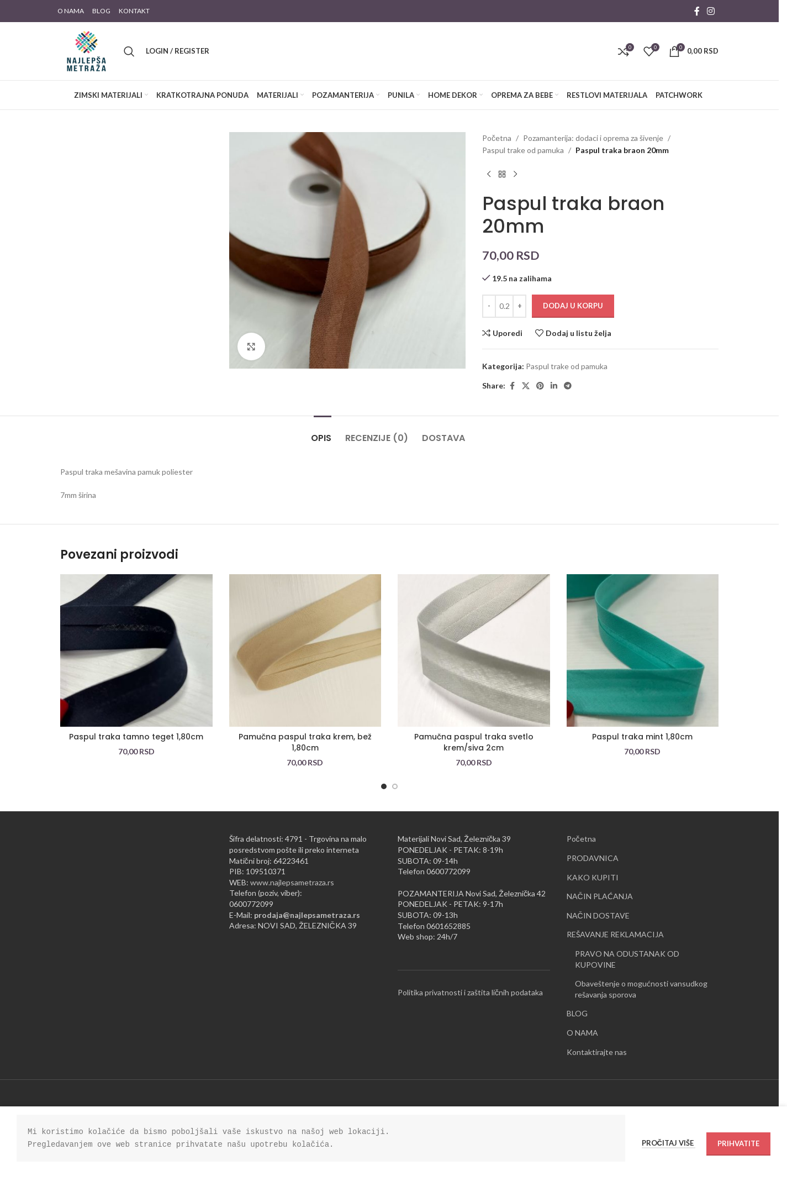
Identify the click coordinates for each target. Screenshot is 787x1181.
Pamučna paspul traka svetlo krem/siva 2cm (474, 742)
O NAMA (582, 1032)
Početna (496, 138)
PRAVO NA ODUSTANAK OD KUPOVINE (627, 959)
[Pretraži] (129, 51)
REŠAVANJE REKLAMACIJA (615, 934)
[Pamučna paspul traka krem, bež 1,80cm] (305, 650)
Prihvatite (738, 1143)
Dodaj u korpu (573, 305)
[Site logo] (86, 50)
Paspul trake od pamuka (523, 150)
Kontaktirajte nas (597, 1052)
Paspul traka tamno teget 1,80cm (136, 736)
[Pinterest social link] (540, 386)
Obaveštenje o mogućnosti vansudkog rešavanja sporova (641, 989)
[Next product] (515, 174)
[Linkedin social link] (554, 386)
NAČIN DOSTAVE (598, 915)
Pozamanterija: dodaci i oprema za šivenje (593, 138)
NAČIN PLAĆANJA (600, 896)
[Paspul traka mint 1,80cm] (643, 650)
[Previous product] (488, 174)
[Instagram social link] (711, 11)
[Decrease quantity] (489, 306)
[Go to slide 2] (395, 786)
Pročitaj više (668, 1142)
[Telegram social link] (568, 386)
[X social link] (526, 386)
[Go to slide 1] (384, 786)
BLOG (577, 1013)
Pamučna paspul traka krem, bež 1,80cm (305, 742)
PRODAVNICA (593, 858)
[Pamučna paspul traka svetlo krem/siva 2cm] (474, 650)
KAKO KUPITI (593, 877)
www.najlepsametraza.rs (292, 882)
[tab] (322, 432)
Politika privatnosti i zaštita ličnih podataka (470, 992)
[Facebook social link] (697, 11)
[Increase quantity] (519, 306)
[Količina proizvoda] (504, 306)
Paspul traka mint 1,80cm (642, 736)
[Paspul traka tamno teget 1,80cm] (136, 650)
